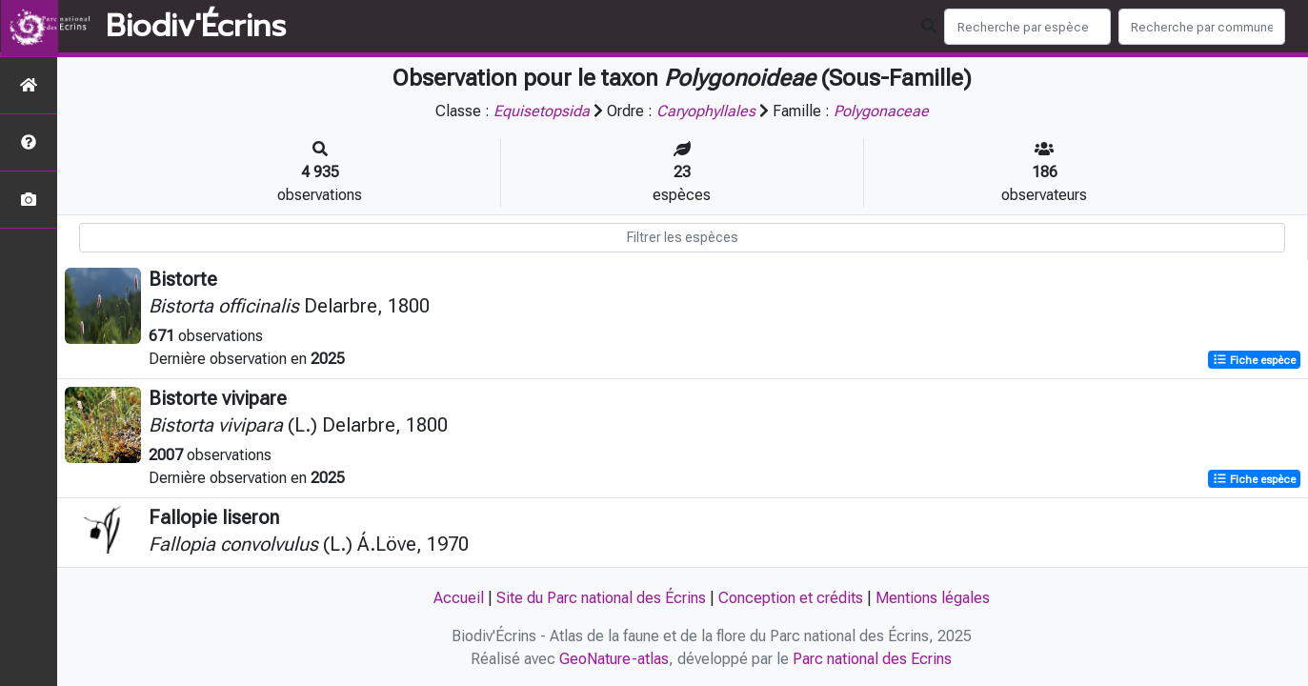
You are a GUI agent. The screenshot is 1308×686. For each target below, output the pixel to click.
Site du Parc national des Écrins (601, 598)
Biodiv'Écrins (196, 27)
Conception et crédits (790, 598)
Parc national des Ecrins (872, 659)
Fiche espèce (1254, 360)
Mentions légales (932, 598)
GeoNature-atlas (614, 659)
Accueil (458, 598)
